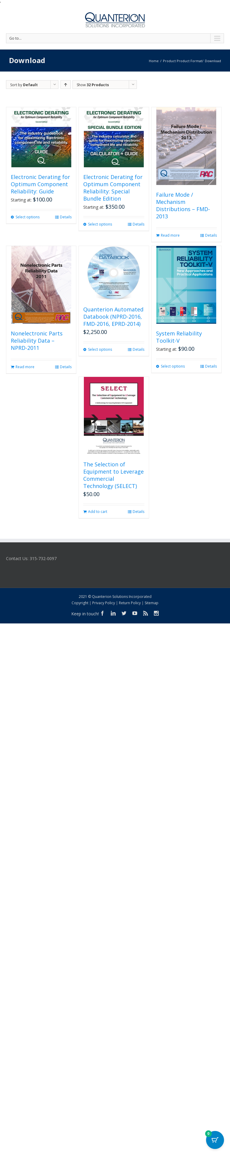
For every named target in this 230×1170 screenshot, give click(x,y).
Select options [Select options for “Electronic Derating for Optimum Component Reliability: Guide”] (28, 217)
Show (93, 84)
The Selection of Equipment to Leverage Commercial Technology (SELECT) (113, 475)
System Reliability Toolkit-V (179, 337)
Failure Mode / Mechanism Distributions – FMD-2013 (183, 205)
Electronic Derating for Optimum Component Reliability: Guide (40, 184)
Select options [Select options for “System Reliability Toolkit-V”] (173, 366)
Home (154, 61)
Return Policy (130, 602)
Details (66, 217)
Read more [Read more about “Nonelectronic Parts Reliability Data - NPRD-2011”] (25, 366)
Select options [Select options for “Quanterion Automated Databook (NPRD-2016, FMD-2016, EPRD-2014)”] (100, 349)
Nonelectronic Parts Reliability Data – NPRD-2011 (37, 340)
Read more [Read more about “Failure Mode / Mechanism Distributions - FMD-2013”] (170, 235)
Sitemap (151, 602)
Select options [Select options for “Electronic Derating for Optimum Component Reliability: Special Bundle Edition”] (100, 224)
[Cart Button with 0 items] (215, 1140)
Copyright (80, 602)
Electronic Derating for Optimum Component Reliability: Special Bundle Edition (113, 187)
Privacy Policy (103, 602)
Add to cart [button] (97, 511)
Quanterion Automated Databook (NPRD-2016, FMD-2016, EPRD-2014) (113, 316)
